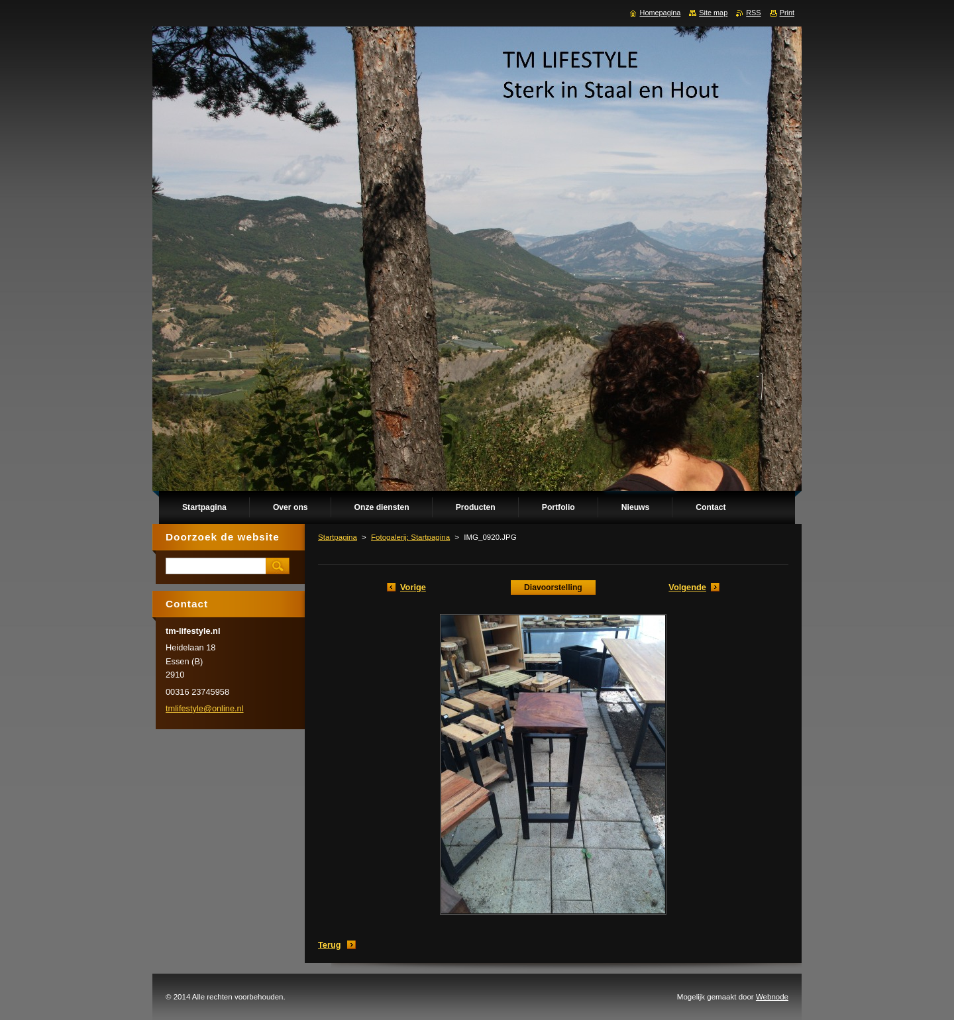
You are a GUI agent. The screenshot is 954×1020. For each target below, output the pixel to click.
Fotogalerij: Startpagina (410, 537)
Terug (329, 945)
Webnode (772, 997)
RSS (753, 13)
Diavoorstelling (553, 587)
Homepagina (660, 13)
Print (787, 13)
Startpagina (337, 537)
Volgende (687, 587)
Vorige (413, 587)
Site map (713, 13)
